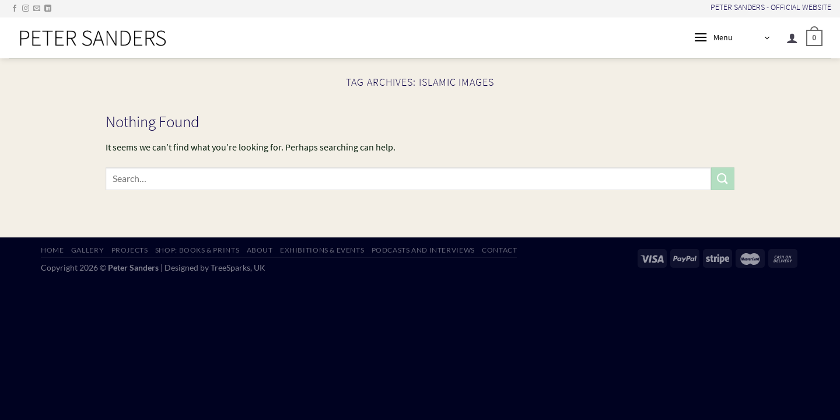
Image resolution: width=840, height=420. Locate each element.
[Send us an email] (36, 9)
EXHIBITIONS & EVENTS (322, 250)
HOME (52, 250)
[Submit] (722, 178)
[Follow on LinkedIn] (47, 9)
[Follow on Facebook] (14, 9)
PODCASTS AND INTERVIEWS (423, 250)
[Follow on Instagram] (25, 9)
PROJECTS (129, 250)
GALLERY (87, 250)
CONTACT (499, 250)
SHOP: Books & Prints (197, 250)
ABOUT (260, 250)
